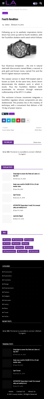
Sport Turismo (16, 195)
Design (20, 247)
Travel (7, 244)
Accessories (9, 247)
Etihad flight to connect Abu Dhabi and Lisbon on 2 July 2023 (26, 175)
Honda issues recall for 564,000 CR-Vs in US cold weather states (25, 185)
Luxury (10, 9)
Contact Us (21, 391)
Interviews (34, 251)
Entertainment (10, 251)
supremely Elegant (18, 216)
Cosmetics (23, 251)
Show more (37, 142)
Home (4, 9)
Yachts (30, 247)
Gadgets (30, 240)
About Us (31, 391)
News (26, 244)
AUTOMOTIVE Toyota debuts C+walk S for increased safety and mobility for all (26, 206)
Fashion (16, 244)
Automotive (18, 240)
